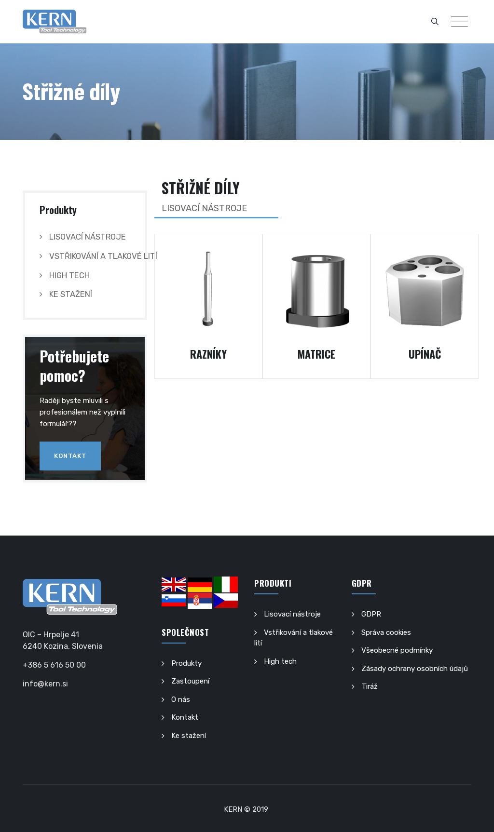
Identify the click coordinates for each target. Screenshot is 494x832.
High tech (69, 275)
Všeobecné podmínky (397, 650)
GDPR (371, 614)
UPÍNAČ (425, 354)
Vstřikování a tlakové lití (103, 256)
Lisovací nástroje (87, 237)
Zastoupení (190, 681)
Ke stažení (70, 294)
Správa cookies (386, 632)
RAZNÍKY (208, 354)
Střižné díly (201, 188)
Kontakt (70, 455)
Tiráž (369, 686)
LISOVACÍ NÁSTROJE (204, 208)
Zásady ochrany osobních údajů (414, 668)
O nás (180, 699)
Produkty (186, 663)
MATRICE (316, 354)
